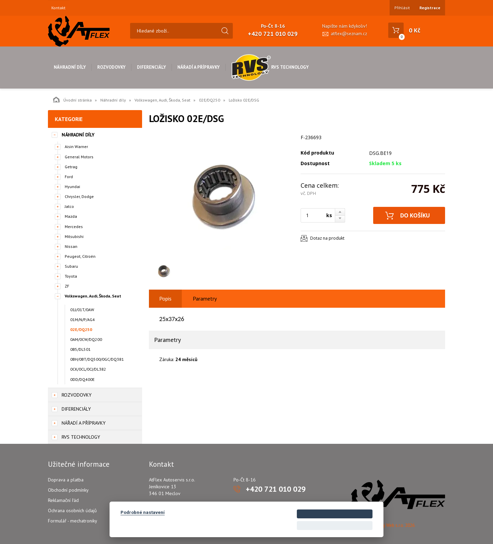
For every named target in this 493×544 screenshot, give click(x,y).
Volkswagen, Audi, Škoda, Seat (162, 100)
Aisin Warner (76, 146)
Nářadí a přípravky (198, 67)
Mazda (71, 216)
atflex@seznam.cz (349, 34)
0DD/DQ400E (82, 379)
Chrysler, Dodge (79, 196)
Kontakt (58, 7)
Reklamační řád (63, 500)
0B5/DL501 (80, 349)
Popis (165, 298)
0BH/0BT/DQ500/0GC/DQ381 (97, 359)
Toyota (71, 276)
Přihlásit (402, 7)
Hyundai (72, 186)
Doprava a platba (66, 480)
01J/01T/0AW (82, 309)
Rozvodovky (111, 67)
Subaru (71, 266)
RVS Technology (270, 67)
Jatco (69, 206)
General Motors (79, 156)
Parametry (205, 298)
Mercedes (74, 226)
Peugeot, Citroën (80, 256)
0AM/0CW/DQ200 (86, 339)
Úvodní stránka (72, 99)
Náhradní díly (70, 67)
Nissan (71, 246)
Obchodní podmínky (68, 490)
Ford (69, 176)
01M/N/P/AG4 (82, 319)
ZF (67, 286)
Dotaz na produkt (327, 238)
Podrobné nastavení (143, 512)
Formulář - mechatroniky (72, 521)
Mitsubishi (74, 236)
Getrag (71, 166)
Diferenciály (151, 67)
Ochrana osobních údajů (72, 510)
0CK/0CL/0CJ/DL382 (88, 369)
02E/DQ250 (209, 100)
